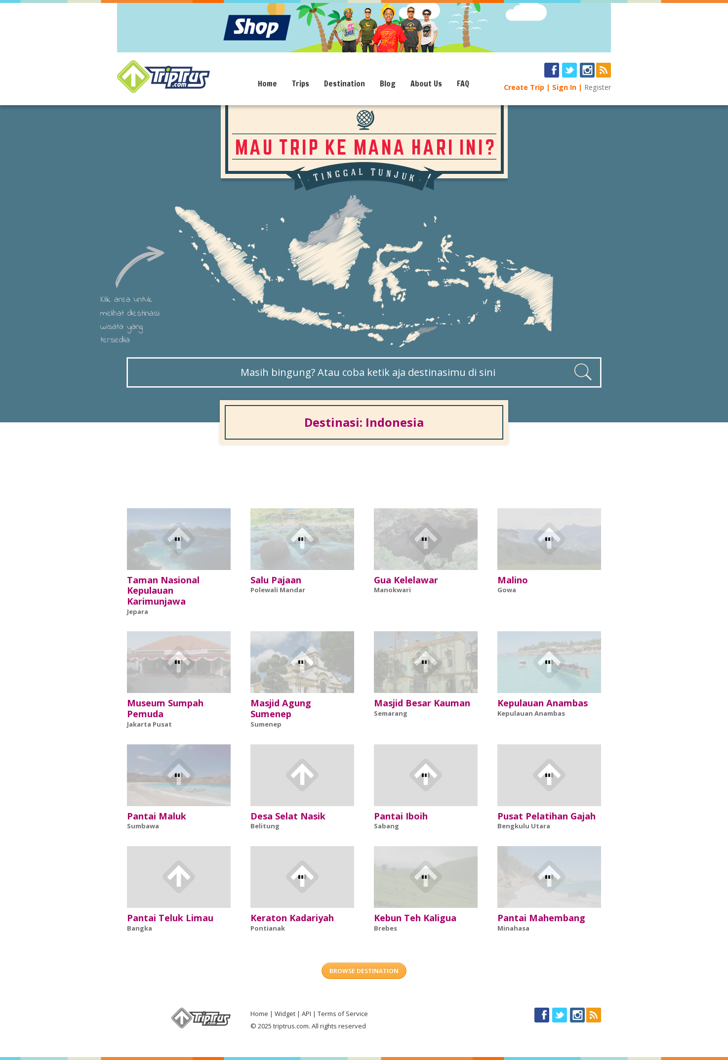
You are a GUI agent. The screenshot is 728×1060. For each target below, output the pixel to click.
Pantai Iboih (401, 816)
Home (267, 83)
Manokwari (392, 589)
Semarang (390, 713)
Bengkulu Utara (523, 825)
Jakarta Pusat (149, 724)
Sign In (564, 87)
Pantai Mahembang (541, 918)
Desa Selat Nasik (287, 816)
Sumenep (266, 724)
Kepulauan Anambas (542, 703)
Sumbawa (143, 825)
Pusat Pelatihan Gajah (546, 816)
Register (597, 87)
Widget (285, 1013)
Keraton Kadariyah (292, 918)
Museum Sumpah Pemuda (165, 708)
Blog (388, 83)
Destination (344, 83)
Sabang (386, 825)
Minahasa (513, 928)
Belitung (265, 825)
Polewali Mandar (277, 589)
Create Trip (524, 87)
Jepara (137, 611)
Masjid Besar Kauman (422, 703)
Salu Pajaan (275, 580)
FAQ (463, 83)
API (306, 1013)
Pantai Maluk (156, 816)
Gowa (506, 589)
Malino (512, 580)
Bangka (139, 928)
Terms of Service (343, 1013)
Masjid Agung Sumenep (280, 708)
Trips (300, 83)
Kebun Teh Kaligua (415, 918)
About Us (426, 83)
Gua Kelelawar (406, 580)
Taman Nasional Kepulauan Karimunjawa (163, 591)
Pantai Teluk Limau (170, 918)
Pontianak (267, 928)
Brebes (385, 928)
